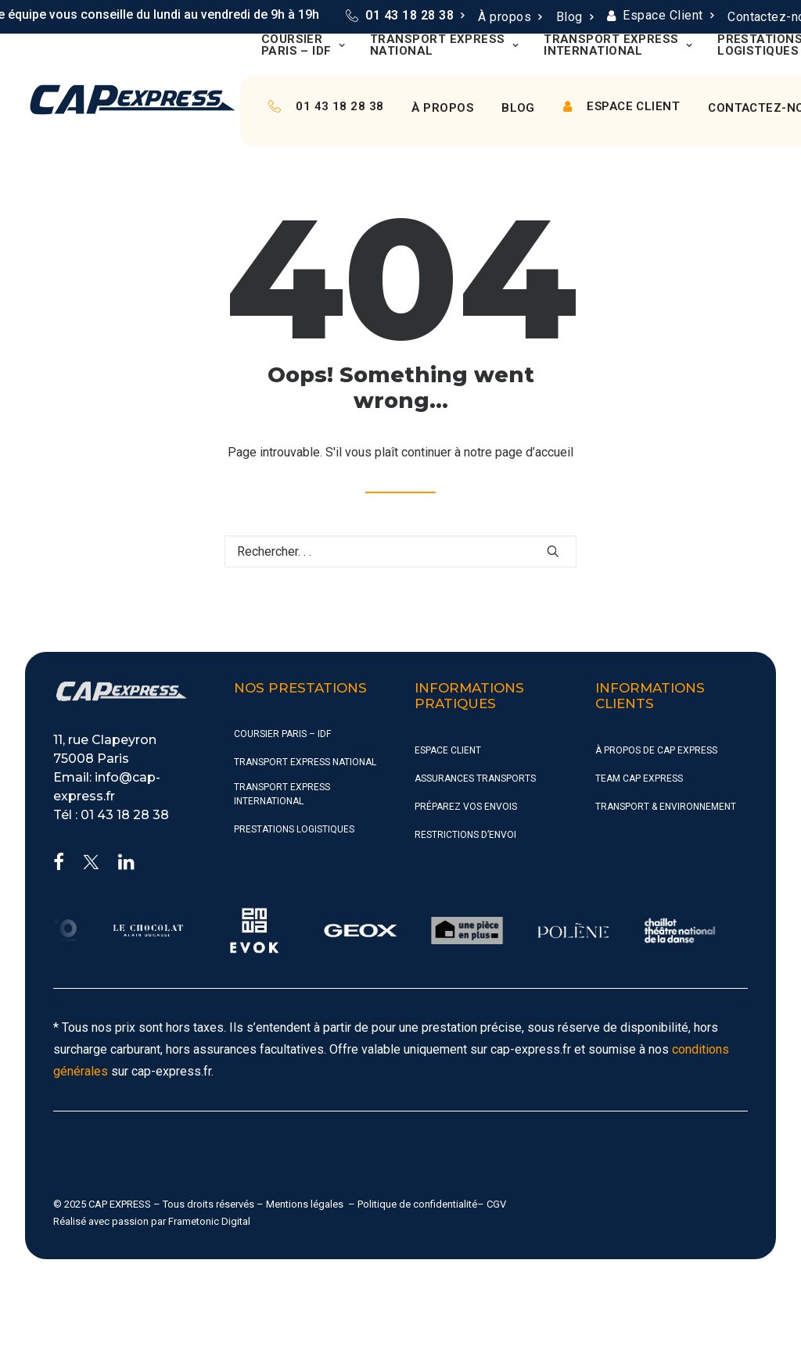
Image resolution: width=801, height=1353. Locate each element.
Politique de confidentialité (417, 1204)
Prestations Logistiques (294, 829)
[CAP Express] (132, 99)
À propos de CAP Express (656, 750)
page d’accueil (534, 452)
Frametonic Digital (209, 1221)
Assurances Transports (475, 778)
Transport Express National (444, 45)
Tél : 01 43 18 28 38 (111, 814)
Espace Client (668, 15)
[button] (553, 551)
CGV (496, 1204)
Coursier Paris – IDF (303, 45)
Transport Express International (618, 45)
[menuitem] (405, 15)
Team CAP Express (639, 778)
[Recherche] (400, 551)
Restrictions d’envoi (465, 834)
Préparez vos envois (466, 806)
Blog (574, 16)
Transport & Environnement (665, 806)
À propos (509, 16)
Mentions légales (304, 1204)
